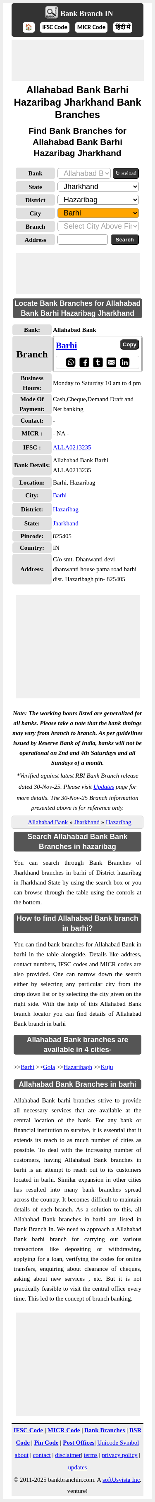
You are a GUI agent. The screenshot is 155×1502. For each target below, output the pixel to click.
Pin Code (46, 1442)
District (35, 200)
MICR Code (91, 27)
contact (41, 1455)
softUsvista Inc (121, 1479)
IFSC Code (54, 27)
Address (35, 240)
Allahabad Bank (48, 822)
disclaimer (68, 1455)
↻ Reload (125, 173)
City (35, 213)
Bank (35, 173)
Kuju (107, 1067)
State (35, 187)
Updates (103, 786)
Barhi (66, 345)
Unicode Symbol (118, 1442)
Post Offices (78, 1442)
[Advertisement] (78, 60)
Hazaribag (66, 509)
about (22, 1455)
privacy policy (119, 1455)
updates (77, 1467)
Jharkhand (66, 523)
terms (91, 1455)
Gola (49, 1067)
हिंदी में (122, 27)
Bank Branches (104, 1430)
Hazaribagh (78, 1067)
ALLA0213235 (72, 447)
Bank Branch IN (86, 13)
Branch (35, 226)
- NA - (61, 433)
